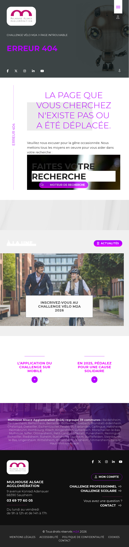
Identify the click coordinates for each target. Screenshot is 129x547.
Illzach (49, 437)
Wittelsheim (46, 447)
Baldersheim (112, 427)
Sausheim (77, 443)
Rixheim (45, 443)
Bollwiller (68, 430)
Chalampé (15, 433)
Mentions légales (22, 537)
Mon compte (107, 476)
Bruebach (83, 430)
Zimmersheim (99, 447)
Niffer (28, 440)
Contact (110, 505)
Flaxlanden (82, 433)
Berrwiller (53, 430)
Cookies (114, 537)
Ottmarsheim (42, 440)
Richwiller (14, 443)
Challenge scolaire (101, 491)
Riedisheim (31, 443)
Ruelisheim (61, 443)
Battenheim (36, 430)
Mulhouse (16, 440)
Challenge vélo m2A (22, 35)
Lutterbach (83, 437)
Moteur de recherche (69, 184)
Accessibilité (48, 537)
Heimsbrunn (18, 437)
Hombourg (36, 437)
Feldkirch (67, 433)
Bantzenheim (17, 430)
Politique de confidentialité (83, 537)
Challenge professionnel (95, 486)
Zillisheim (81, 447)
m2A (76, 531)
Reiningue (112, 440)
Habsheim (113, 433)
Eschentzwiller (48, 433)
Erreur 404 (14, 134)
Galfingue (98, 433)
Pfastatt (79, 440)
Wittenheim (64, 447)
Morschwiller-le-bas (106, 437)
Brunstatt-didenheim (106, 430)
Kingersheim (64, 437)
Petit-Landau (63, 440)
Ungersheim (27, 447)
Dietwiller (30, 433)
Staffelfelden (94, 443)
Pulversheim (94, 440)
